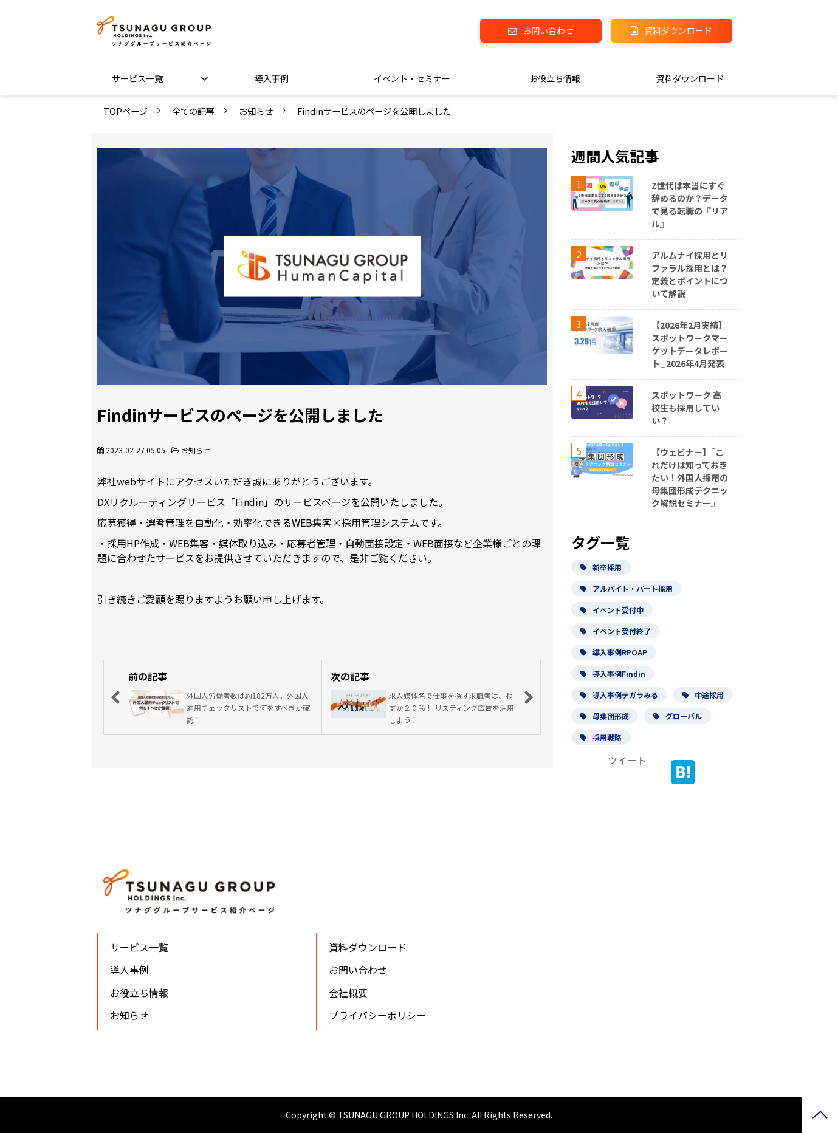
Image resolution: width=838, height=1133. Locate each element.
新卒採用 (601, 567)
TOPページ (125, 110)
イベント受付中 (612, 609)
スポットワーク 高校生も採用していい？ (686, 407)
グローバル (677, 716)
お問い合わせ (548, 30)
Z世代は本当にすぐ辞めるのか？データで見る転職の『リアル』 (689, 204)
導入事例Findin (612, 673)
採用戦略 (601, 737)
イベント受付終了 (615, 631)
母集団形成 (604, 716)
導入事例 (272, 78)
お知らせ (256, 110)
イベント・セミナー (412, 78)
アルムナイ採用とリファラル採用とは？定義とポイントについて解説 (689, 274)
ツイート (627, 760)
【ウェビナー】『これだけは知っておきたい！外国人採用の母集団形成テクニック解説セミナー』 (689, 477)
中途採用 (703, 695)
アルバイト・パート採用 (626, 588)
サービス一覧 (137, 78)
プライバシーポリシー (377, 1015)
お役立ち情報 (554, 78)
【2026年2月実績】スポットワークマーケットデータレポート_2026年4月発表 (689, 344)
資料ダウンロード (678, 30)
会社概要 (348, 992)
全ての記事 (193, 110)
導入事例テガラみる (619, 695)
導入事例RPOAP (613, 652)
